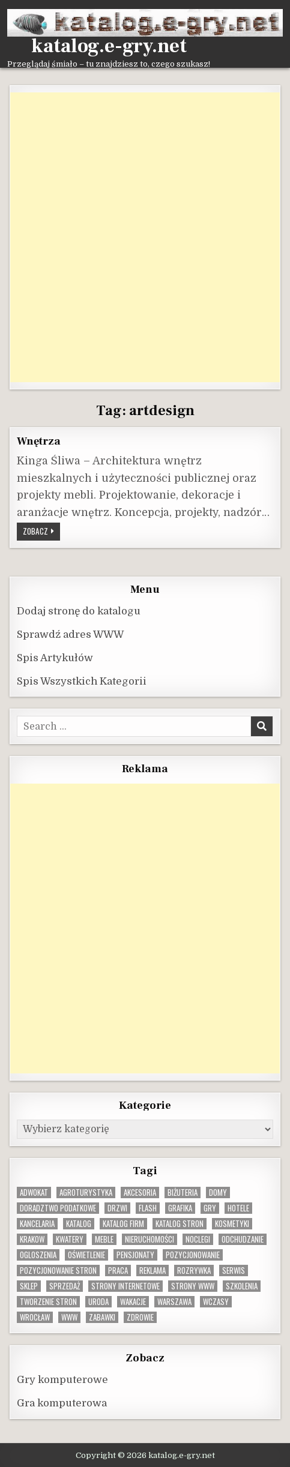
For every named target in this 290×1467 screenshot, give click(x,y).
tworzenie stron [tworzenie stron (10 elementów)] (48, 1301)
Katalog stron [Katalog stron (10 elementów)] (180, 1223)
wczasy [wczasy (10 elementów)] (216, 1301)
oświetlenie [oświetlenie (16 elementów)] (86, 1255)
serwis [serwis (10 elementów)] (233, 1270)
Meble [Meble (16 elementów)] (104, 1239)
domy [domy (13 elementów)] (218, 1192)
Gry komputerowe (62, 1379)
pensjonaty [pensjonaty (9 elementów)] (135, 1255)
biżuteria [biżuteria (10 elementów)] (183, 1192)
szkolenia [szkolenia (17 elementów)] (242, 1286)
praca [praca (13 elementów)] (118, 1270)
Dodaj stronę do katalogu (78, 611)
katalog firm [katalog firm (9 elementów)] (123, 1223)
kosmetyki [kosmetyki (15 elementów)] (232, 1223)
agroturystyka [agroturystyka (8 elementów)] (85, 1192)
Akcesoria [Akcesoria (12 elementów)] (140, 1192)
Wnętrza (39, 441)
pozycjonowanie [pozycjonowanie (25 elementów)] (193, 1255)
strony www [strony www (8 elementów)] (192, 1286)
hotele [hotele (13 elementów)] (238, 1208)
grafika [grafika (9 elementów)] (180, 1208)
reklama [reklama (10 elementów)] (152, 1270)
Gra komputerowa (62, 1403)
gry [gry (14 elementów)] (210, 1208)
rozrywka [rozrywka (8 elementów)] (194, 1270)
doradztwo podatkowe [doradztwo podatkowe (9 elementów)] (58, 1208)
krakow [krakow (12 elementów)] (32, 1239)
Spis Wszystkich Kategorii (82, 681)
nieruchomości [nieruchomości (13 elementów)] (149, 1239)
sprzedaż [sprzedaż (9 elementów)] (64, 1286)
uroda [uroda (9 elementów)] (98, 1301)
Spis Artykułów (55, 658)
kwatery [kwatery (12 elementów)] (69, 1239)
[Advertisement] (145, 237)
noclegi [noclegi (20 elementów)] (198, 1239)
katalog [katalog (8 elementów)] (78, 1223)
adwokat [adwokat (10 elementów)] (34, 1192)
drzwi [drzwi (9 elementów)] (117, 1208)
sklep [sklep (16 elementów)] (29, 1286)
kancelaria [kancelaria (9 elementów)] (37, 1223)
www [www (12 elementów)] (69, 1317)
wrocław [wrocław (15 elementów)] (35, 1317)
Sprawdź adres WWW (70, 634)
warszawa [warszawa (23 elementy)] (174, 1301)
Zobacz (41, 530)
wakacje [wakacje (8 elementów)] (133, 1301)
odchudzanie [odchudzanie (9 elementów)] (243, 1239)
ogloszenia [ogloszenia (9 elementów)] (38, 1255)
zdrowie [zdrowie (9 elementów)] (140, 1317)
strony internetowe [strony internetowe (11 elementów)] (125, 1286)
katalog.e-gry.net (109, 46)
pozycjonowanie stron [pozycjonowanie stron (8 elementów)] (58, 1270)
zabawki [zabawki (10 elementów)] (102, 1317)
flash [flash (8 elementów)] (148, 1208)
